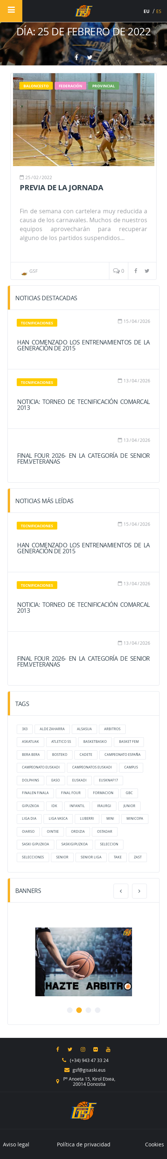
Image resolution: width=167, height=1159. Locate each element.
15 (126, 321)
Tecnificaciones (37, 323)
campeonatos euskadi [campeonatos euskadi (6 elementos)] (92, 767)
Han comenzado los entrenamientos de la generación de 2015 (83, 345)
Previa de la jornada (61, 187)
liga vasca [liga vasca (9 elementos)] (58, 818)
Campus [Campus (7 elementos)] (131, 767)
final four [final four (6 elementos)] (71, 793)
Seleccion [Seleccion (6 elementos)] (109, 844)
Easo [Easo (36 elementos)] (55, 780)
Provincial (103, 85)
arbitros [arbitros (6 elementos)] (112, 729)
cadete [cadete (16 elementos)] (86, 754)
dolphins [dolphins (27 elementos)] (30, 780)
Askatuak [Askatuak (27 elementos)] (30, 741)
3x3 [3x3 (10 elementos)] (25, 729)
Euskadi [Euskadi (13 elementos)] (79, 780)
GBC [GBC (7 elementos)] (129, 793)
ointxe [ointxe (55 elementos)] (53, 831)
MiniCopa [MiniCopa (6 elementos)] (134, 818)
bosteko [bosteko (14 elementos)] (59, 754)
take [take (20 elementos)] (118, 857)
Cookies (154, 1144)
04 (134, 321)
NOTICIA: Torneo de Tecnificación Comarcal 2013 (83, 405)
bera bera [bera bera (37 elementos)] (31, 754)
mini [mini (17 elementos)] (110, 818)
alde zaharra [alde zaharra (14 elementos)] (52, 729)
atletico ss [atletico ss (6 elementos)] (61, 741)
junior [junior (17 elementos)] (129, 806)
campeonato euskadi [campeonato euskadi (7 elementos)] (41, 767)
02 (36, 177)
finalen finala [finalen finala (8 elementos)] (35, 793)
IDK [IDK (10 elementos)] (54, 806)
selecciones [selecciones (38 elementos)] (33, 857)
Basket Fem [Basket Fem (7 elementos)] (129, 741)
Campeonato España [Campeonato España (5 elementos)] (123, 754)
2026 (145, 321)
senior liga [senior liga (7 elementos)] (91, 857)
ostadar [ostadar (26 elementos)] (104, 831)
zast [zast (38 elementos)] (138, 857)
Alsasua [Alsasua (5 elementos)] (84, 729)
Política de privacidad (83, 1144)
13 (126, 380)
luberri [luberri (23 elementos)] (87, 818)
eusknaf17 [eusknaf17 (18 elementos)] (108, 780)
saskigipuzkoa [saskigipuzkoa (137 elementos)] (74, 844)
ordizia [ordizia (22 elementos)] (78, 831)
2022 (47, 177)
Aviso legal (16, 1144)
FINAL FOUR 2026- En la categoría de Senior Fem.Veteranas (83, 458)
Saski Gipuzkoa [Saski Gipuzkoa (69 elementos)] (35, 844)
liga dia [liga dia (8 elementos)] (29, 818)
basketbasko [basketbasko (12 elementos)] (95, 741)
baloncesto (36, 85)
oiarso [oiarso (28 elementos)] (28, 831)
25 (27, 177)
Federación (70, 85)
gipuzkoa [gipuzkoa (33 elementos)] (30, 806)
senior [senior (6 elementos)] (62, 857)
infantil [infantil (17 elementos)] (77, 806)
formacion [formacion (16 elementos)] (103, 793)
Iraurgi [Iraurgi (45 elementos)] (104, 806)
